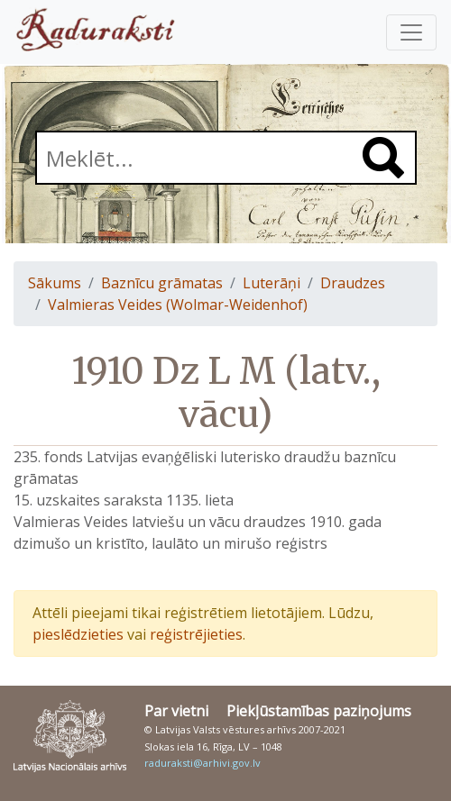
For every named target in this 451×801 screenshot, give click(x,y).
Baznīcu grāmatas (162, 283)
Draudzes (352, 283)
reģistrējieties (196, 634)
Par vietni (176, 711)
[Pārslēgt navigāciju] (411, 32)
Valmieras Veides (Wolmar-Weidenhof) (178, 304)
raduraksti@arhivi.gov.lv (202, 762)
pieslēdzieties (78, 634)
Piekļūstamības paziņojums (318, 711)
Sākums (54, 283)
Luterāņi (271, 283)
